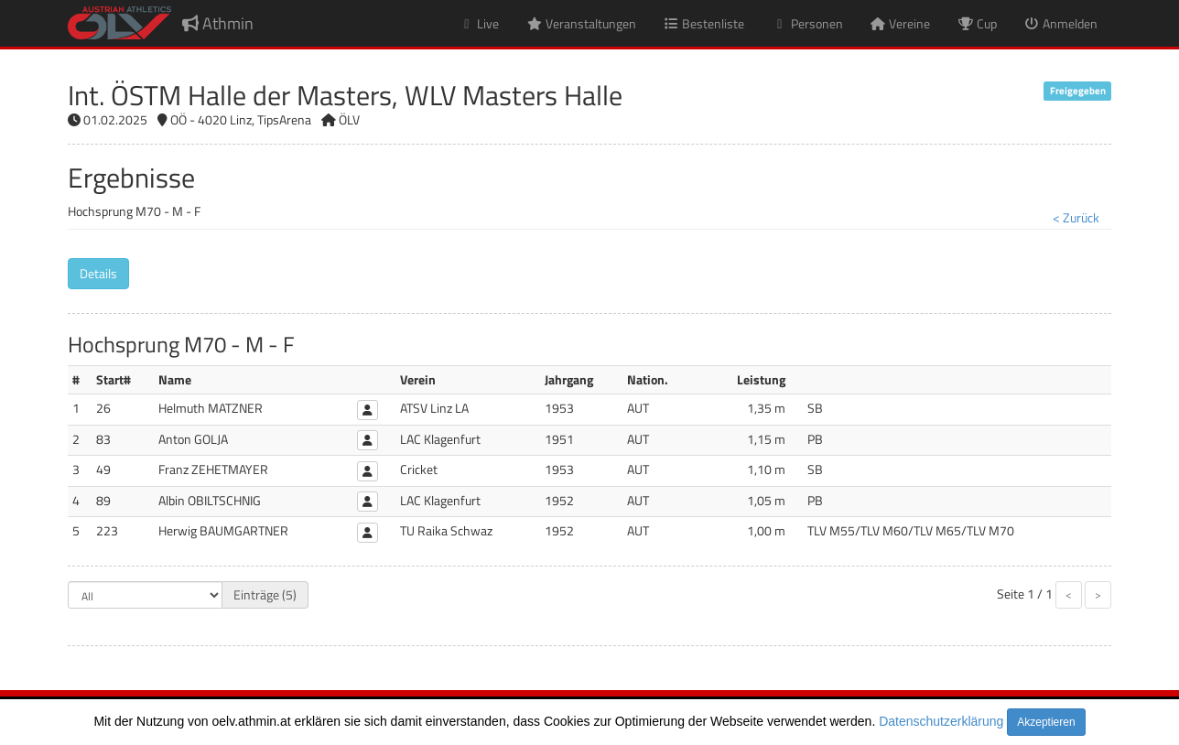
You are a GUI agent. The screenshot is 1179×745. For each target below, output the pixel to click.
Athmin (218, 23)
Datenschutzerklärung (941, 721)
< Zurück (1076, 217)
